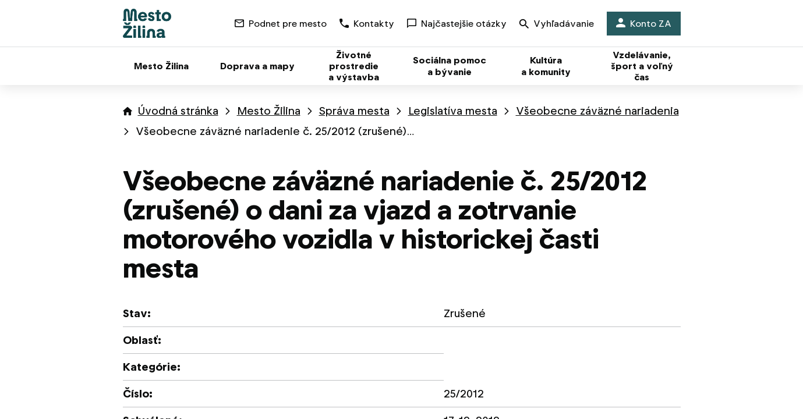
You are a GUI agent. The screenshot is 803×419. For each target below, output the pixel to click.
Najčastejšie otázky (457, 24)
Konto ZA (643, 23)
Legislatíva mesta (452, 110)
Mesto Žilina (268, 110)
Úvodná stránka (178, 110)
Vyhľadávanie (556, 24)
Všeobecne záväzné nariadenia (597, 110)
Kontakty (366, 24)
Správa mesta (354, 110)
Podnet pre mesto (281, 24)
